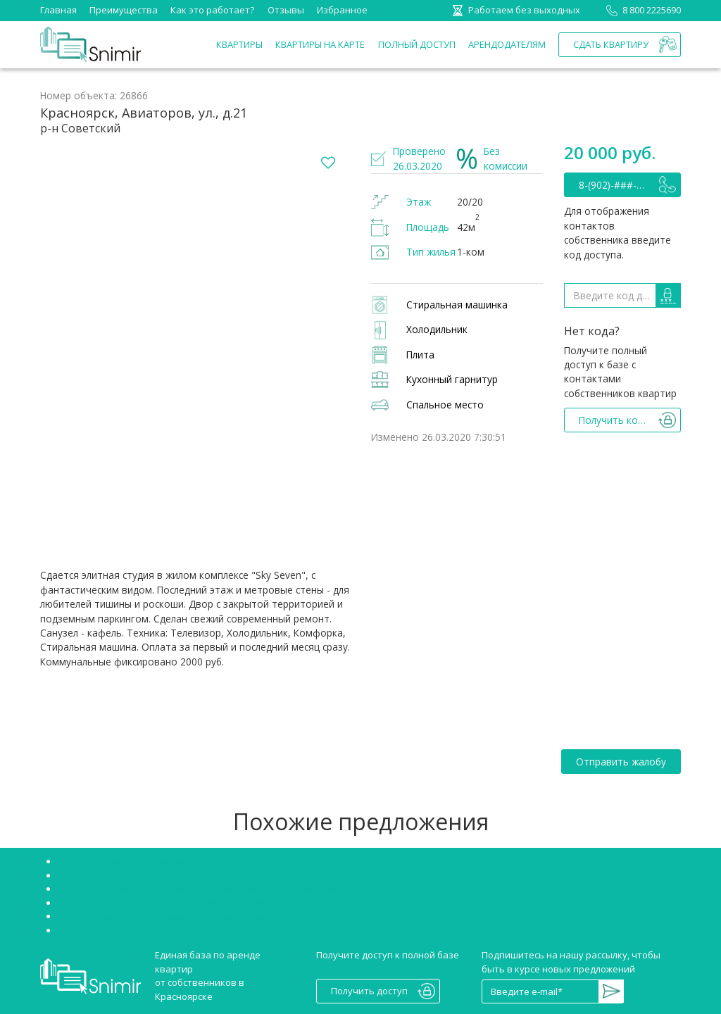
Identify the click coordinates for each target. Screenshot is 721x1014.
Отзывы (286, 10)
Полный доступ (417, 44)
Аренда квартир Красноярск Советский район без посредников (202, 888)
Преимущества (123, 10)
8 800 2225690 (641, 10)
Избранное (342, 10)
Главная (58, 10)
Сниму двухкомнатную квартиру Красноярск (159, 930)
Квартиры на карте (320, 44)
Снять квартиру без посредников (134, 861)
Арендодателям (507, 44)
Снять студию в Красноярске (122, 875)
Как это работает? (212, 10)
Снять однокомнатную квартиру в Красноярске (165, 916)
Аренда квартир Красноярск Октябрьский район (167, 902)
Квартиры (239, 44)
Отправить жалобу (621, 761)
